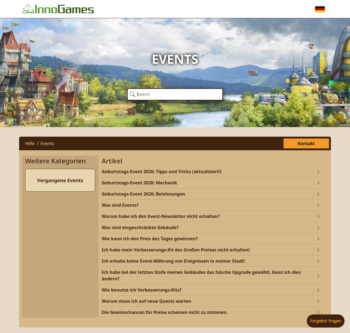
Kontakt (306, 143)
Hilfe (30, 143)
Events (47, 143)
